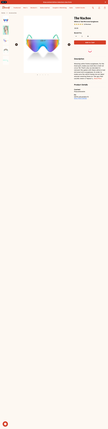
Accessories (13, 13)
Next (69, 44)
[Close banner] (105, 2)
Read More (98, 78)
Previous (16, 44)
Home (3, 13)
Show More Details (80, 98)
